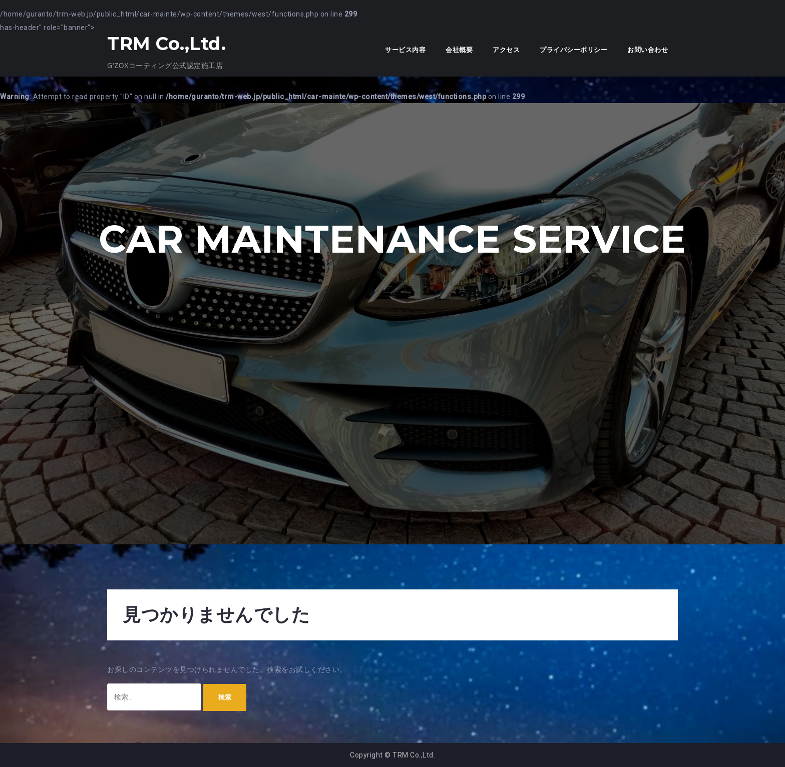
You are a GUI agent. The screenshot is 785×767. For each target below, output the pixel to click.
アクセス (506, 50)
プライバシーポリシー (573, 50)
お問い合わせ (647, 50)
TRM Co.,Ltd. (166, 44)
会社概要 (459, 50)
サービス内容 (405, 50)
